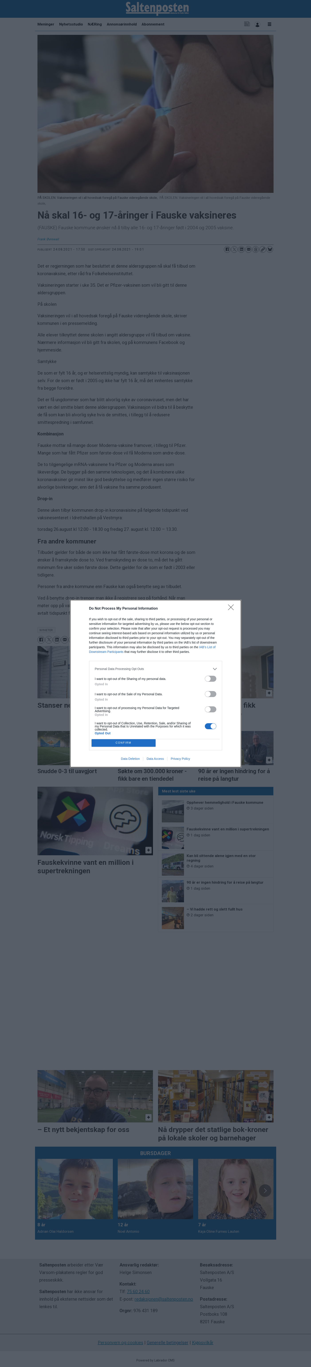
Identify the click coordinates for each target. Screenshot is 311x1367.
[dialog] (155, 683)
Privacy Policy (180, 759)
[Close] (232, 608)
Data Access (155, 759)
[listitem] (155, 669)
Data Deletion (130, 759)
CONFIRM (123, 743)
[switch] (210, 679)
